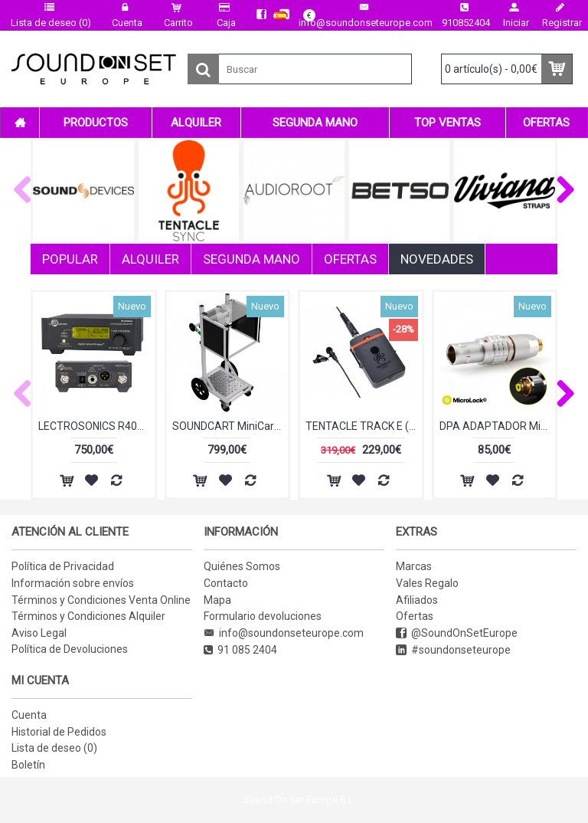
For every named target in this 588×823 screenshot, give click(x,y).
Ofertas (414, 616)
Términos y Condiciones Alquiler (88, 616)
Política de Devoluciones (69, 649)
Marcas (414, 566)
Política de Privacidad (62, 566)
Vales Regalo (427, 583)
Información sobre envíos (72, 583)
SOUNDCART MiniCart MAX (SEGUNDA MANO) (230, 426)
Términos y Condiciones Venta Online (101, 600)
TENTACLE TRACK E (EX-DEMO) (363, 426)
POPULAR (70, 259)
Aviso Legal (39, 633)
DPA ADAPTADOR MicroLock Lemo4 (497, 426)
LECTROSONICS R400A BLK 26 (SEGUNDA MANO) (96, 426)
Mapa (217, 600)
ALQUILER (150, 259)
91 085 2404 (240, 650)
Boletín (28, 765)
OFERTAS (350, 259)
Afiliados (417, 600)
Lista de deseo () (54, 748)
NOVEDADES (436, 259)
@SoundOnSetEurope (457, 633)
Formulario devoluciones (263, 616)
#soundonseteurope (453, 650)
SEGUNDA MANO (251, 259)
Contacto (226, 583)
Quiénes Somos (242, 566)
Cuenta (29, 715)
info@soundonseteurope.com (284, 633)
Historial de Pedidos (58, 732)
